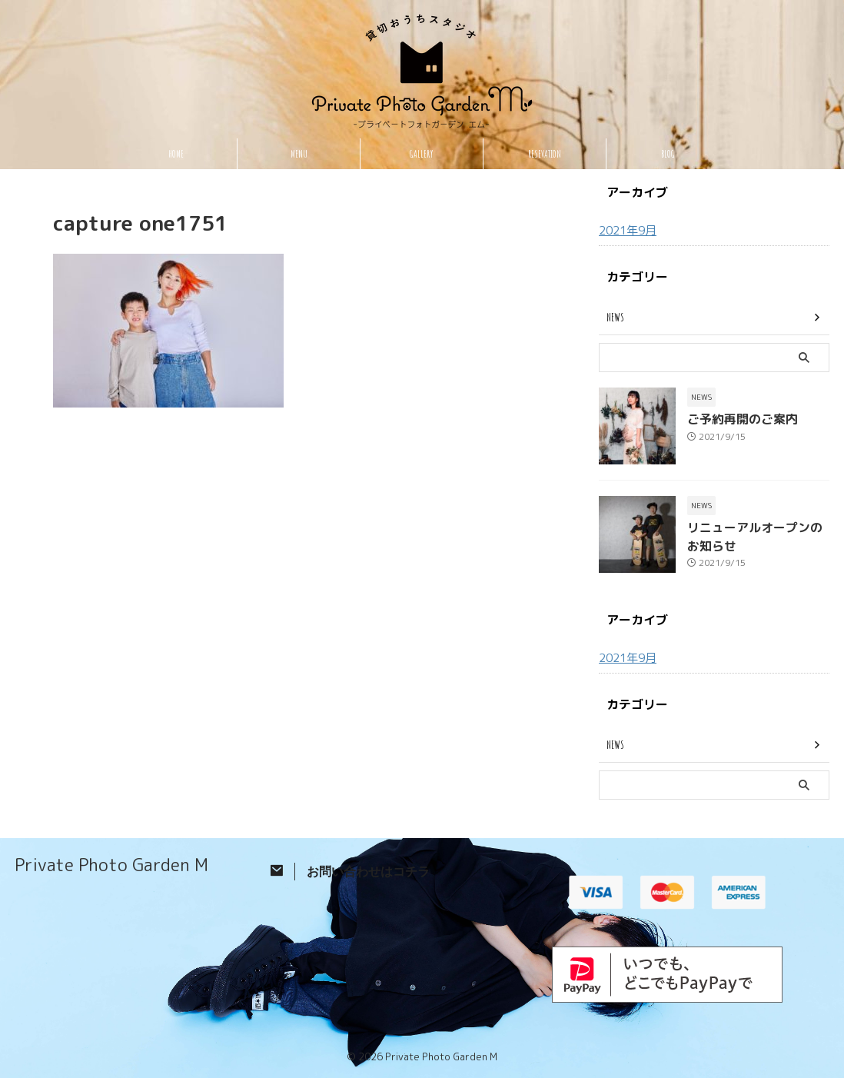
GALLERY (422, 154)
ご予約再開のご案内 (735, 419)
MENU (299, 154)
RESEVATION (544, 154)
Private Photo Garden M (111, 864)
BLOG (668, 154)
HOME (176, 154)
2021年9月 (627, 230)
